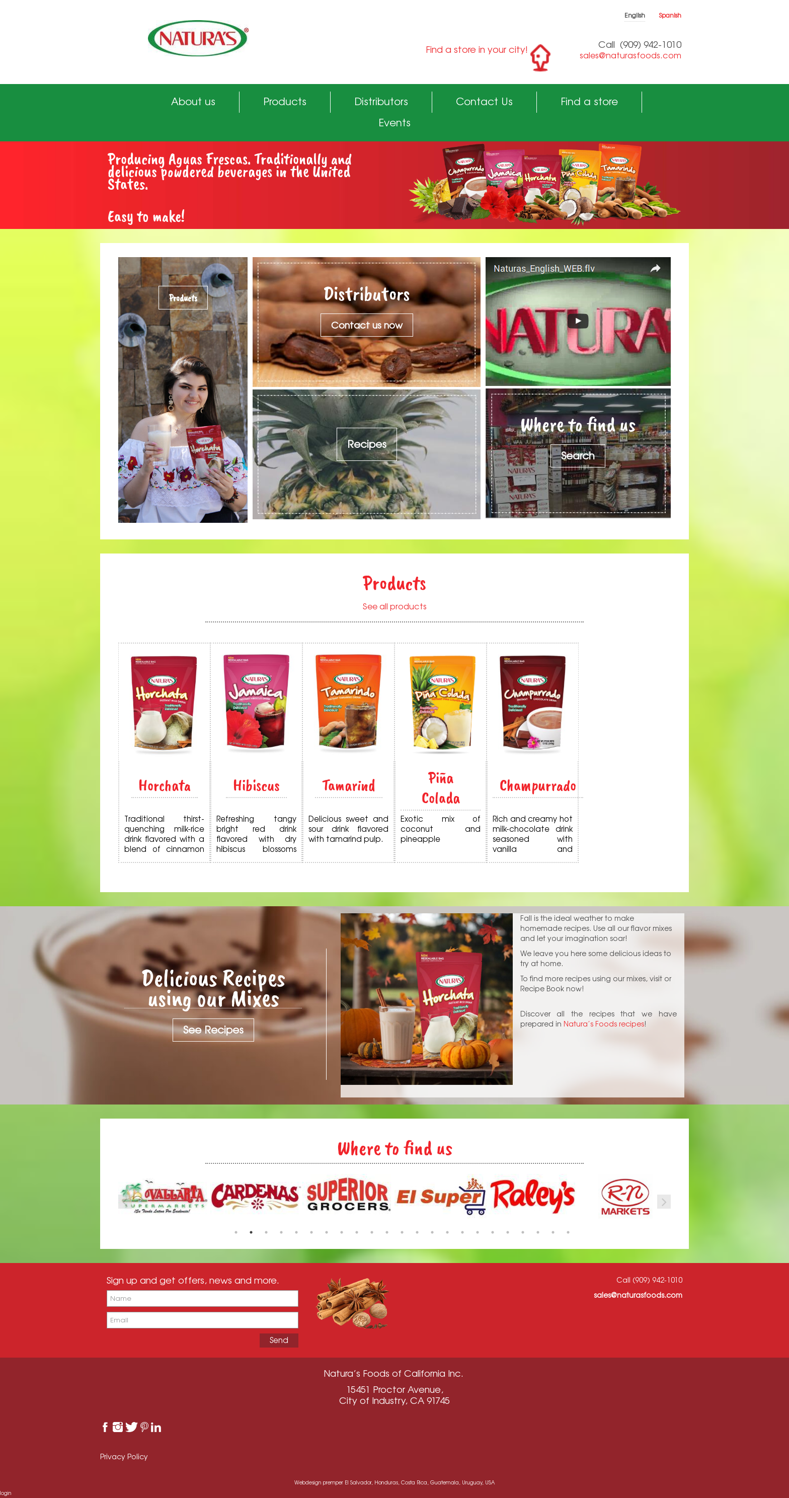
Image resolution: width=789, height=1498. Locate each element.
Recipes (366, 444)
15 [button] (447, 1232)
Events (394, 122)
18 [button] (493, 1232)
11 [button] (387, 1232)
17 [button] (477, 1232)
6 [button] (311, 1232)
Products (284, 101)
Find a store (589, 101)
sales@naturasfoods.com (630, 55)
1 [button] (236, 1232)
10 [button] (372, 1232)
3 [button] (266, 1232)
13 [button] (417, 1232)
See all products (395, 606)
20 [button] (523, 1232)
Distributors (381, 101)
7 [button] (327, 1232)
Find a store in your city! (477, 49)
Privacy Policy (124, 1456)
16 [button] (462, 1232)
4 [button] (281, 1232)
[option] (256, 1196)
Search (578, 455)
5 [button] (296, 1232)
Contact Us (484, 101)
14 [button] (432, 1232)
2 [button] (251, 1232)
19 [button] (508, 1232)
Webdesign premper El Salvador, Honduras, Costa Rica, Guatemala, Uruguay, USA (394, 1482)
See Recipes (213, 1029)
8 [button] (342, 1232)
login (6, 1493)
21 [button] (538, 1232)
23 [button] (568, 1232)
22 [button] (553, 1232)
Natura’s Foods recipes (604, 1023)
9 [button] (357, 1232)
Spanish (670, 15)
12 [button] (402, 1232)
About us (193, 101)
